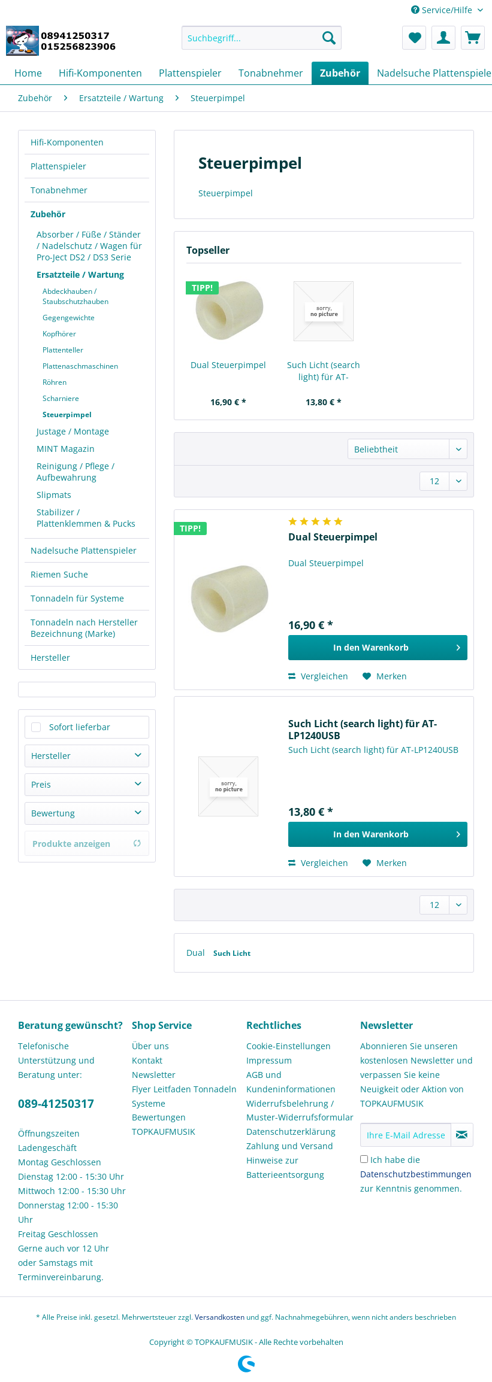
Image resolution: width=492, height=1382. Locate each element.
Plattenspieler (58, 166)
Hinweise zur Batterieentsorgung (285, 1167)
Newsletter (154, 1074)
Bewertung (53, 813)
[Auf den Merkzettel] (385, 676)
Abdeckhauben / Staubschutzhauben (75, 296)
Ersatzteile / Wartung (80, 274)
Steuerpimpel (67, 414)
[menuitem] (262, 43)
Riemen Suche (59, 574)
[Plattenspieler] (190, 73)
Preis (41, 784)
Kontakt (147, 1060)
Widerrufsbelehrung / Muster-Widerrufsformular (300, 1110)
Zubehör (48, 214)
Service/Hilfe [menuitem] (443, 10)
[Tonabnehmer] (271, 73)
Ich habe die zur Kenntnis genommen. (416, 1174)
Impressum (269, 1060)
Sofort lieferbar (79, 727)
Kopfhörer (59, 334)
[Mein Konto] (443, 38)
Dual (196, 952)
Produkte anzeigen (86, 843)
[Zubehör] (340, 73)
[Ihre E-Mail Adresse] (405, 1135)
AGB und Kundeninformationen (291, 1082)
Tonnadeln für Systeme (77, 598)
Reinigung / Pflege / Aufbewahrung (75, 471)
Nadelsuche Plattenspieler (84, 550)
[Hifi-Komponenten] (100, 73)
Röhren (55, 382)
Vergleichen (318, 676)
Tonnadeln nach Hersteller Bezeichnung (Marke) (84, 627)
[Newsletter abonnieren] (462, 1135)
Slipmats (54, 494)
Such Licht (231, 953)
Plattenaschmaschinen (80, 366)
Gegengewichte (69, 317)
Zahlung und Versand (289, 1146)
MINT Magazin (66, 448)
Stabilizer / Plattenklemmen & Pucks (86, 517)
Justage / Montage (73, 431)
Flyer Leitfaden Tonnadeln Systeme (184, 1096)
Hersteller (50, 657)
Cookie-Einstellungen (288, 1046)
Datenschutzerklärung (291, 1131)
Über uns (150, 1046)
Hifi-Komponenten (67, 142)
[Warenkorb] (473, 38)
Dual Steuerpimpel (228, 364)
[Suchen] (329, 38)
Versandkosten (220, 1317)
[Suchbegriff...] (262, 38)
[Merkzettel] (414, 38)
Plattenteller (63, 350)
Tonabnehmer (59, 190)
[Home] (28, 73)
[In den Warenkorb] (377, 647)
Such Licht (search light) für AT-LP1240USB (323, 371)
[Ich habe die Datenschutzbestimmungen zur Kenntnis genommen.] (364, 1159)
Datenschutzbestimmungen (416, 1174)
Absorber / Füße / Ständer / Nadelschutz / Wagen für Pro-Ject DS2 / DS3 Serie (89, 246)
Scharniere (61, 398)
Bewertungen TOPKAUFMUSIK (163, 1124)
